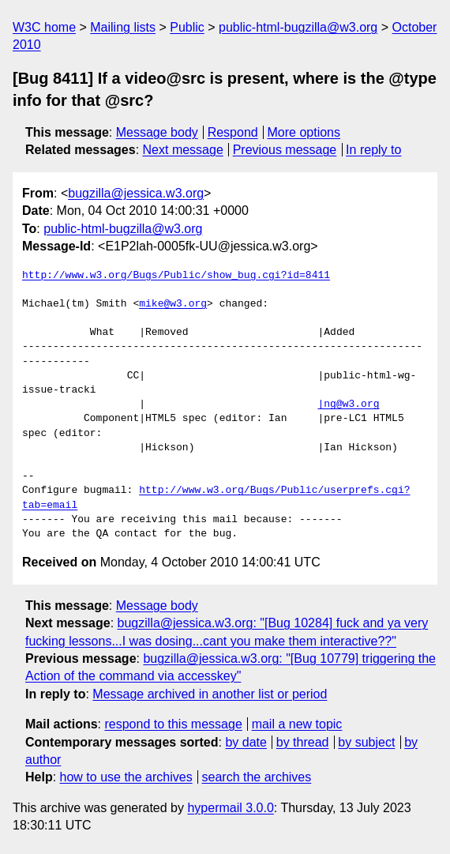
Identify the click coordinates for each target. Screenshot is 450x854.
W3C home (44, 27)
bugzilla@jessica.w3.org (136, 193)
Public (187, 27)
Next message (183, 149)
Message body (157, 132)
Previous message (285, 149)
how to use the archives (126, 777)
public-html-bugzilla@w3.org (298, 27)
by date (245, 742)
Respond (233, 132)
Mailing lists (123, 27)
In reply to (373, 149)
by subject (366, 742)
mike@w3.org (173, 304)
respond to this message (173, 724)
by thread (302, 742)
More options (304, 132)
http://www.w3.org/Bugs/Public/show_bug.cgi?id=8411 (176, 276)
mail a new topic (297, 724)
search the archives (257, 777)
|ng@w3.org (348, 404)
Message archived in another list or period (209, 694)
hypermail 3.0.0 (230, 807)
